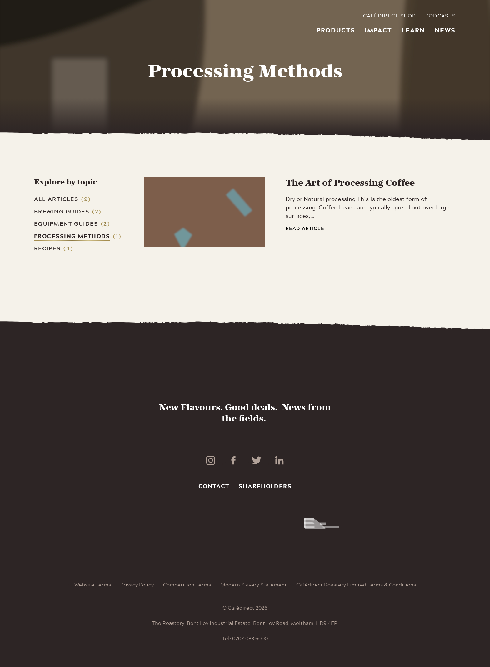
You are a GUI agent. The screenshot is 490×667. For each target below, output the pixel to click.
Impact (378, 30)
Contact (213, 486)
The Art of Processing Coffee (350, 183)
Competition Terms (187, 584)
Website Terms (92, 584)
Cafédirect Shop (389, 15)
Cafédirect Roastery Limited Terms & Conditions (356, 584)
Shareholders (265, 486)
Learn (413, 30)
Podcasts (440, 15)
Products (336, 30)
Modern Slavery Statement (253, 584)
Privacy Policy (137, 584)
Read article (305, 228)
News (445, 30)
